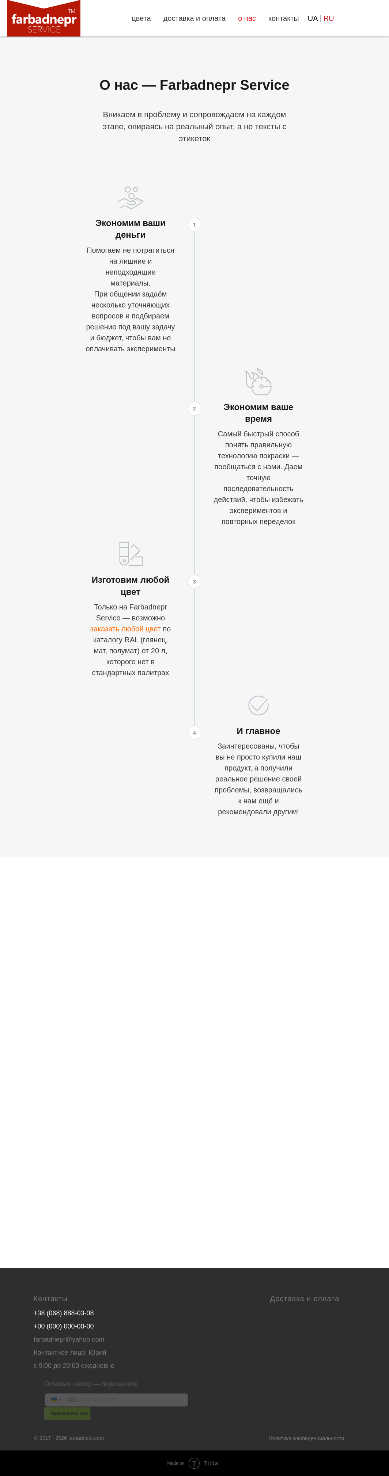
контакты (283, 18)
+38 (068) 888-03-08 (64, 1313)
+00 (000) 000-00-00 (64, 1326)
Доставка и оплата (305, 1299)
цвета (141, 18)
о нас (247, 18)
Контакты (50, 1299)
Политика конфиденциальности (306, 1438)
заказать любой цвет (125, 629)
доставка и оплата (194, 18)
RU (329, 18)
